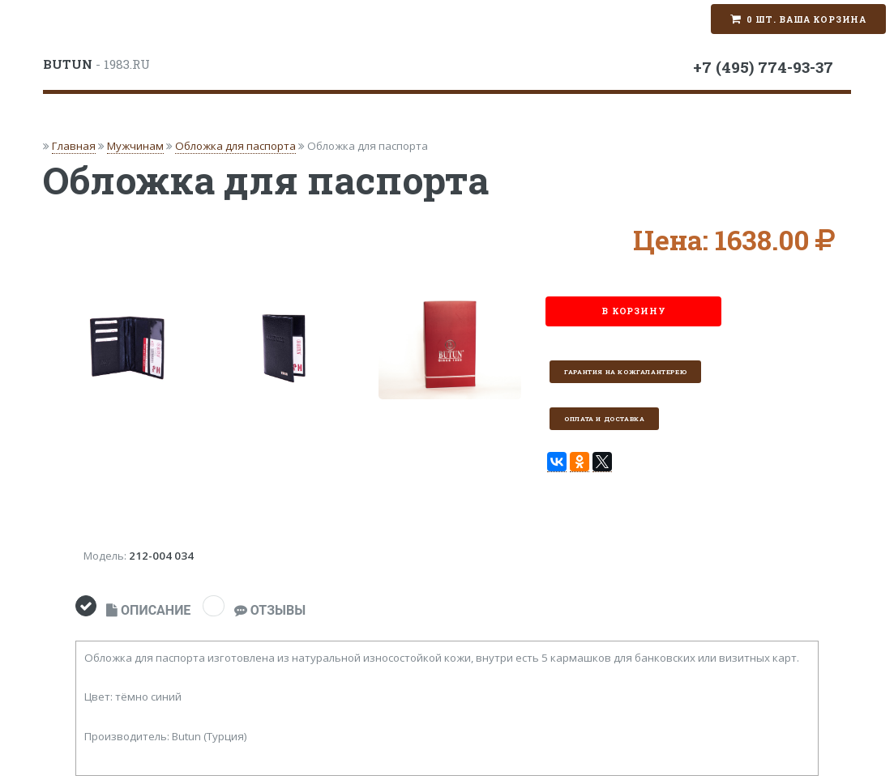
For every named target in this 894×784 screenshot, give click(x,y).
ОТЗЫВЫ (270, 610)
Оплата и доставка (604, 419)
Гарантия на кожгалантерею (625, 372)
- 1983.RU (96, 64)
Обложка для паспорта (235, 145)
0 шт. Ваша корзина (806, 19)
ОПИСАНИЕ (148, 610)
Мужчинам (135, 145)
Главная (74, 145)
